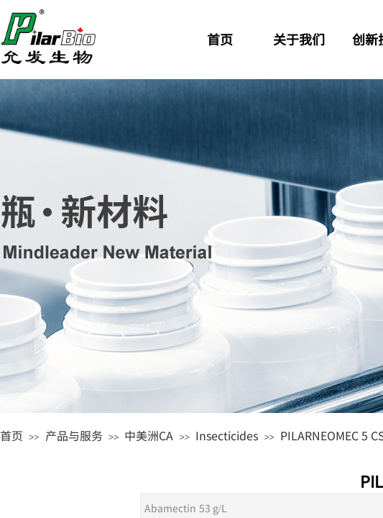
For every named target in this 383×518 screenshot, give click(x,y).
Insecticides (226, 435)
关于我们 (299, 38)
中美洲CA (148, 435)
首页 (11, 435)
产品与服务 (74, 435)
